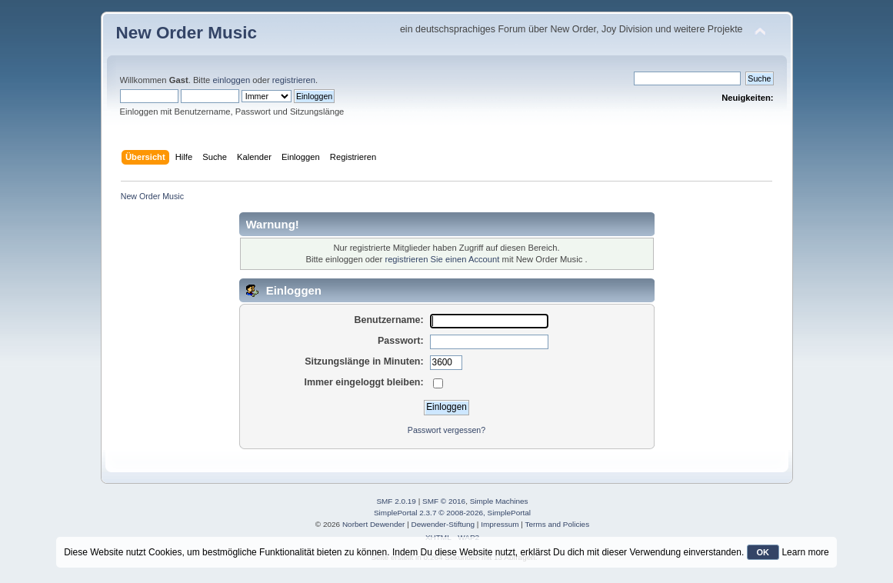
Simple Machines (499, 501)
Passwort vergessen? (446, 430)
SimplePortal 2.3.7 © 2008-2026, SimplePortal (452, 512)
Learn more (804, 552)
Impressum (499, 524)
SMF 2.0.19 (396, 501)
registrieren (293, 80)
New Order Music (186, 32)
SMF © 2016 (443, 501)
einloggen (231, 80)
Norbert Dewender (373, 524)
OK (763, 552)
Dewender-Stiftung (443, 524)
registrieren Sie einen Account (442, 259)
